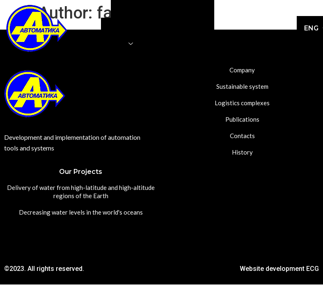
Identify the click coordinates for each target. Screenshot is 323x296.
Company (130, 8)
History (198, 43)
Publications (191, 26)
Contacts (163, 43)
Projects (118, 44)
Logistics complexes (135, 26)
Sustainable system (181, 8)
